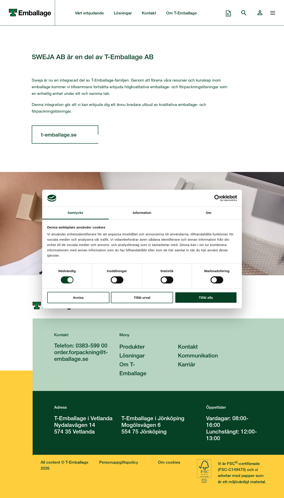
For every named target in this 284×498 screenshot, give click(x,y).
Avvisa (78, 297)
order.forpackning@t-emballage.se (81, 355)
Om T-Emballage (181, 12)
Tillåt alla (206, 297)
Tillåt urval (142, 297)
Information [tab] (142, 213)
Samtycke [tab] (75, 213)
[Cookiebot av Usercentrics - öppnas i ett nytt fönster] (217, 198)
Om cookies (169, 462)
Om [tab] (208, 213)
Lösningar (123, 12)
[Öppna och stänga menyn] (271, 13)
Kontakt (149, 12)
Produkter (132, 346)
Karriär (186, 364)
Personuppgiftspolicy (118, 462)
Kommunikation (198, 355)
